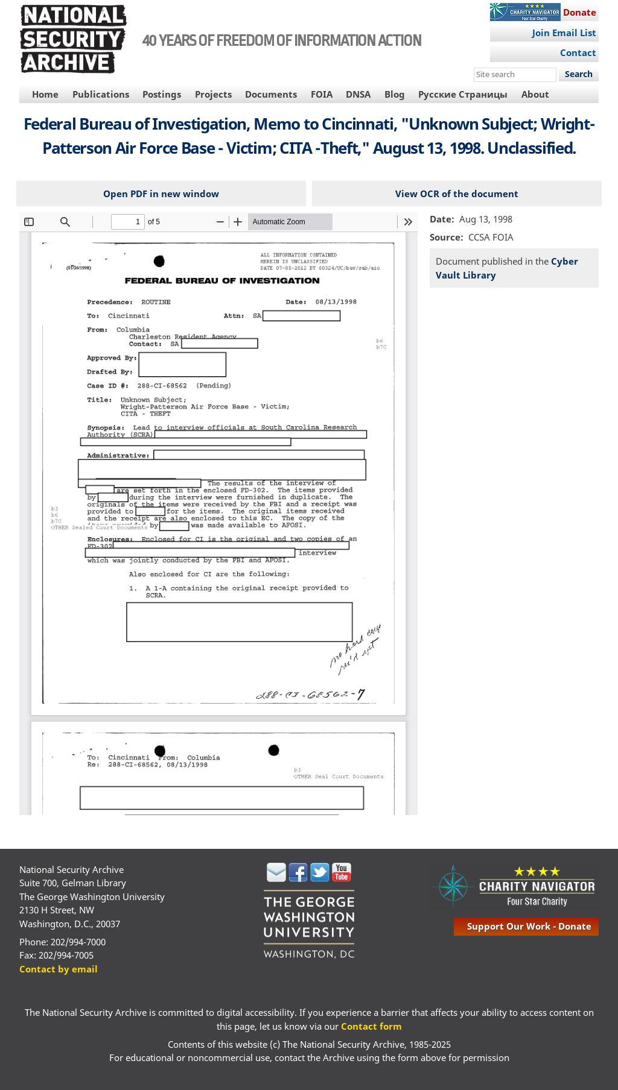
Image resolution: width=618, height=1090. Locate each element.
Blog (394, 94)
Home (45, 94)
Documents (271, 94)
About (535, 94)
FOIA (322, 94)
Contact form (371, 1026)
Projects (213, 94)
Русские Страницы (463, 94)
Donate (579, 12)
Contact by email (58, 969)
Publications (100, 94)
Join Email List (564, 33)
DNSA (358, 94)
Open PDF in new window (161, 193)
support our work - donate (529, 926)
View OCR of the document (456, 193)
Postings (161, 94)
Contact (578, 52)
